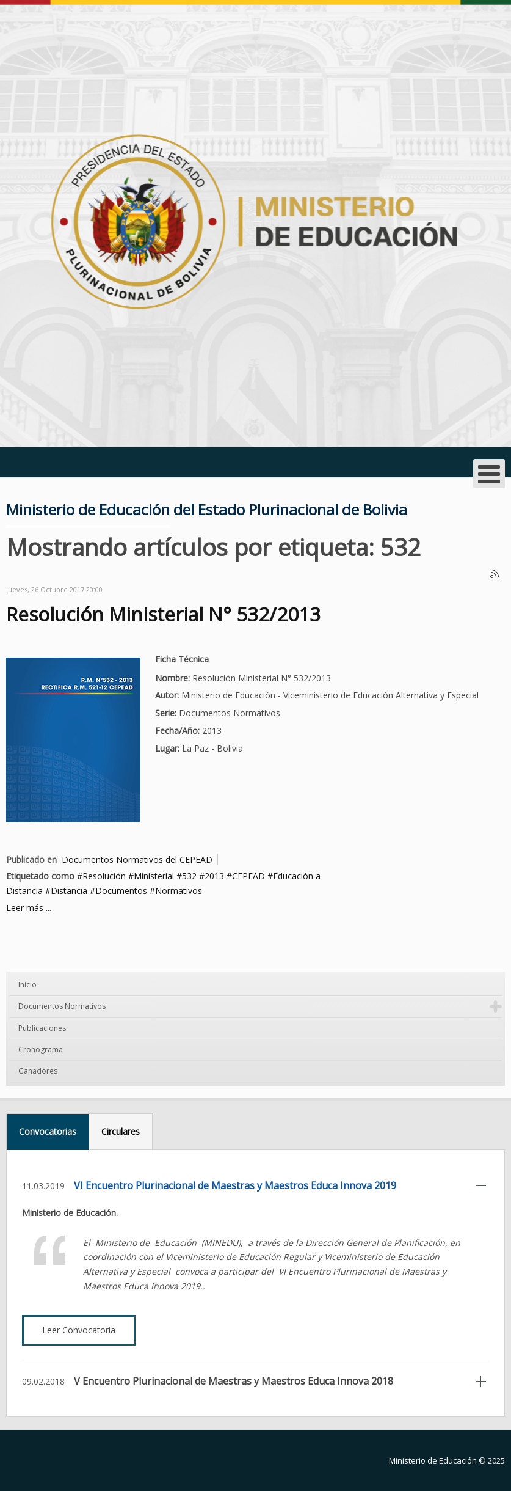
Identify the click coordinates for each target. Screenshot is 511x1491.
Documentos (121, 890)
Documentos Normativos (62, 1006)
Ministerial (154, 876)
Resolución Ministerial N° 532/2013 (163, 614)
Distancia (69, 890)
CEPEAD (248, 876)
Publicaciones (42, 1028)
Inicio (27, 985)
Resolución (104, 876)
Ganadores (37, 1071)
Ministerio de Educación (433, 1460)
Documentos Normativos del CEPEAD (137, 859)
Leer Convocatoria (78, 1330)
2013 (214, 876)
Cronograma (40, 1049)
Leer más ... (28, 908)
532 (189, 876)
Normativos (178, 890)
